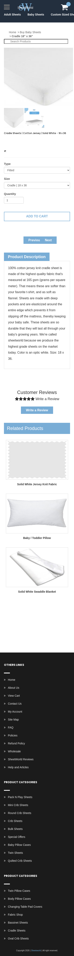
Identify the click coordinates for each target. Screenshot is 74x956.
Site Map (13, 719)
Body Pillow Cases (19, 898)
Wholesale (14, 751)
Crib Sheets (15, 821)
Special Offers (16, 836)
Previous (35, 240)
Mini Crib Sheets (18, 805)
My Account (15, 711)
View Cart (14, 695)
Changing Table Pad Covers (25, 906)
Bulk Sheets (15, 829)
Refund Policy (16, 743)
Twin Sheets (15, 852)
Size (7, 178)
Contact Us (15, 703)
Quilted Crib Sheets (20, 860)
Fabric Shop (15, 914)
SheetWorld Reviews (21, 759)
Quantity (10, 193)
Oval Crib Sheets (18, 938)
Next (48, 240)
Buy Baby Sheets (30, 32)
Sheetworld (36, 950)
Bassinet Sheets (18, 922)
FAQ (10, 727)
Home (12, 32)
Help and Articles (18, 767)
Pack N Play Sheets (20, 797)
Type (7, 163)
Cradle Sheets (16, 930)
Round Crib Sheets (19, 813)
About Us (13, 687)
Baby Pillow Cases (19, 844)
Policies (12, 735)
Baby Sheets (35, 14)
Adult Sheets (12, 14)
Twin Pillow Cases (19, 890)
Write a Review (37, 410)
